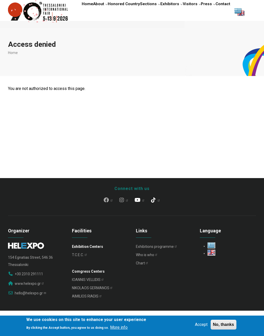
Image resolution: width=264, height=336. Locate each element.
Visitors (200, 12)
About (96, 12)
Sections (152, 12)
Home (80, 12)
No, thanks (223, 324)
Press (220, 12)
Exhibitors (176, 12)
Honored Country (123, 12)
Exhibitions (156, 272)
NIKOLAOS (92, 313)
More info (119, 327)
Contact (81, 35)
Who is (147, 280)
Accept (201, 324)
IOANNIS (88, 305)
